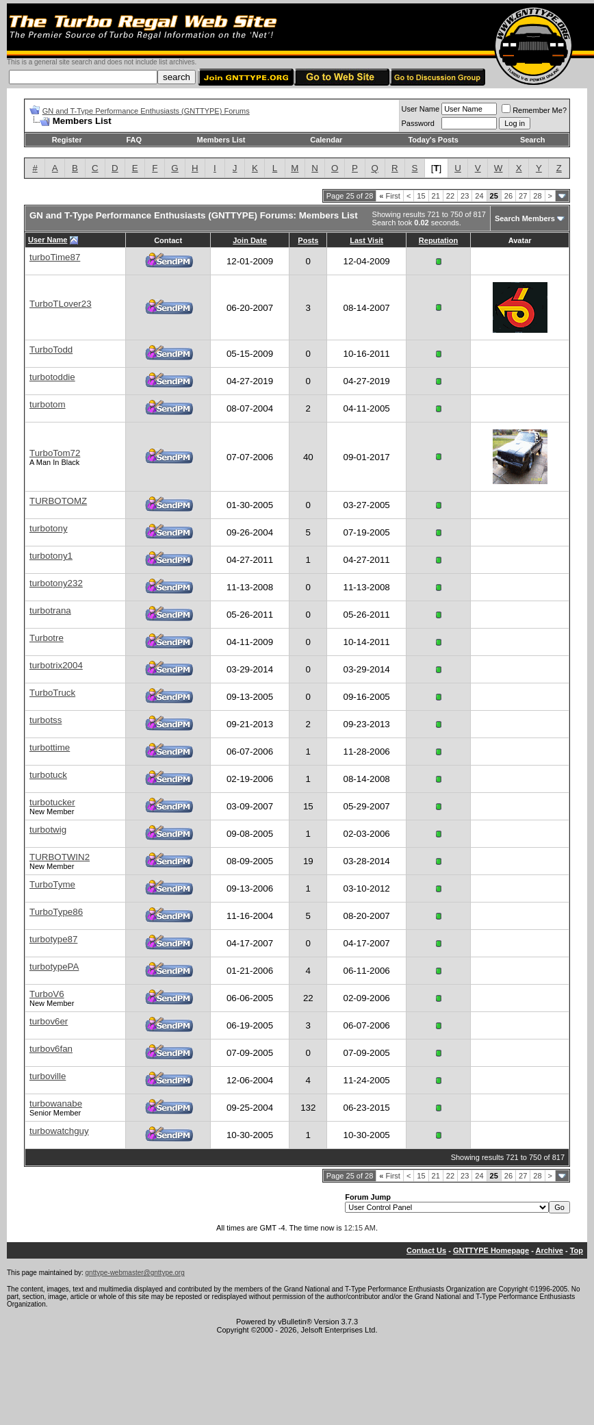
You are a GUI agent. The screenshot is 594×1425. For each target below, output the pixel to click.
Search (532, 140)
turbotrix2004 (56, 665)
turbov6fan (51, 1049)
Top (576, 1250)
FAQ (134, 140)
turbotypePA (54, 966)
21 (436, 196)
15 (421, 196)
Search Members (525, 218)
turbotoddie (52, 377)
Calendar (326, 140)
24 (479, 196)
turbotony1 (51, 556)
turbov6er (48, 1021)
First (389, 196)
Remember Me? (534, 110)
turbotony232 (56, 583)
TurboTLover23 (60, 304)
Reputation (438, 240)
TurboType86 (56, 912)
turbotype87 (53, 939)
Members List (221, 140)
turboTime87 (54, 257)
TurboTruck (52, 693)
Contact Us (426, 1250)
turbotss (45, 720)
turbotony (48, 528)
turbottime (49, 747)
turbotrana (50, 610)
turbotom (47, 404)
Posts (308, 240)
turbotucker (52, 802)
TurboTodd (51, 349)
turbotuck (48, 775)
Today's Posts (433, 140)
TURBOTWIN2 (59, 857)
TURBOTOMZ (58, 501)
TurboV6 (46, 994)
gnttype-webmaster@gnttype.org (135, 1272)
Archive (549, 1250)
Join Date (250, 240)
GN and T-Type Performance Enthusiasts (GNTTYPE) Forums (146, 111)
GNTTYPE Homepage (491, 1250)
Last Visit (366, 240)
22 (450, 196)
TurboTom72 (54, 453)
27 (523, 196)
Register (67, 140)
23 (465, 196)
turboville (47, 1076)
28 (537, 196)
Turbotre (46, 638)
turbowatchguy (59, 1131)
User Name (421, 109)
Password (418, 123)
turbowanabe (55, 1103)
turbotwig (47, 829)
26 (508, 196)
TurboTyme (52, 884)
